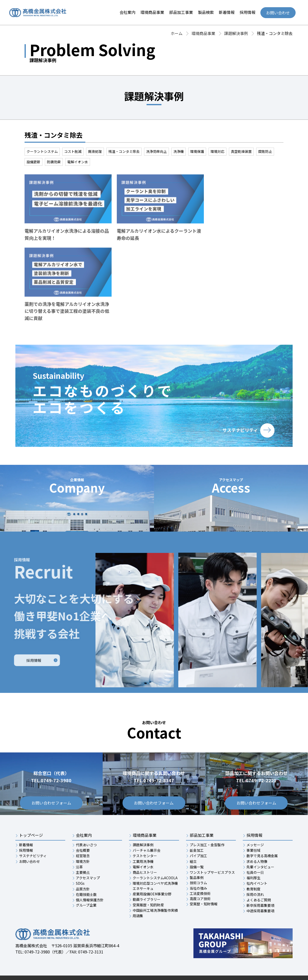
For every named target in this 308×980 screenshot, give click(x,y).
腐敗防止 (265, 151)
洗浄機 (178, 151)
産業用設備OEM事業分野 (152, 877)
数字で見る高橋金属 (262, 839)
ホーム (177, 33)
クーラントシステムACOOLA (155, 861)
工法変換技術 (200, 876)
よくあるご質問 (258, 883)
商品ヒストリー (145, 855)
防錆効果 (54, 161)
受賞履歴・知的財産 (148, 888)
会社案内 (127, 12)
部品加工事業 (181, 12)
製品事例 (197, 860)
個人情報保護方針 (90, 883)
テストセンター (145, 839)
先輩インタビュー (260, 850)
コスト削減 (73, 151)
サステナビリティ (33, 839)
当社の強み (198, 871)
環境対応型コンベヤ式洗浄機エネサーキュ (155, 869)
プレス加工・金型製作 (207, 828)
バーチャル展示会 (146, 833)
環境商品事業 (152, 12)
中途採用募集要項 (260, 894)
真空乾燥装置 (241, 151)
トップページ (31, 818)
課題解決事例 (236, 33)
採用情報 (247, 12)
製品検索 (206, 12)
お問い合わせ (278, 13)
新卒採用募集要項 (260, 888)
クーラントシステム (42, 151)
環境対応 (217, 151)
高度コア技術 (200, 881)
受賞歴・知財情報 (203, 887)
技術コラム (198, 866)
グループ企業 (86, 888)
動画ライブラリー (146, 882)
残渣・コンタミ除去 (124, 151)
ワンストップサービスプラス (212, 855)
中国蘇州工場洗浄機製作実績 (155, 893)
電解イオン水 (77, 161)
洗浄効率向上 (156, 151)
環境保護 (197, 151)
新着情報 (227, 12)
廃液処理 (95, 151)
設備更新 (33, 161)
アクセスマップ (88, 861)
